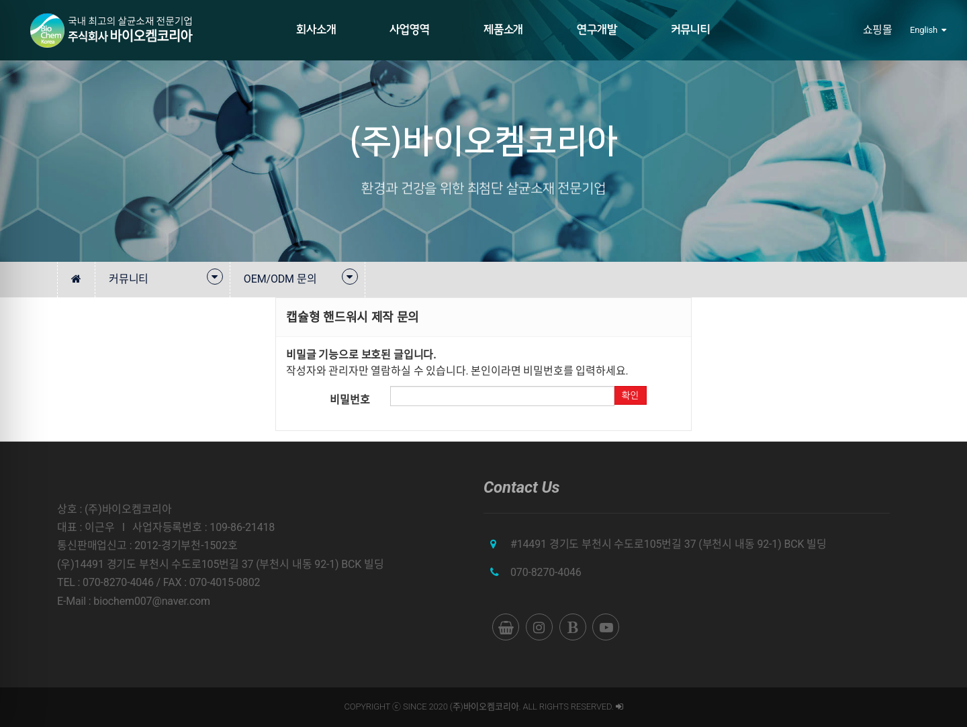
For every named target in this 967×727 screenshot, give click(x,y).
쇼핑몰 (878, 29)
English (928, 30)
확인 (630, 395)
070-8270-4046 (546, 572)
